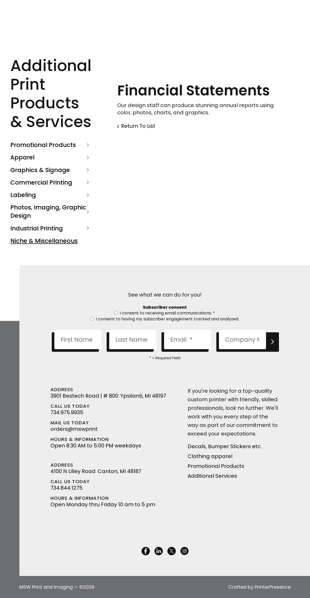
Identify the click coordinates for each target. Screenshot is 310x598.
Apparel (50, 157)
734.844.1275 (66, 487)
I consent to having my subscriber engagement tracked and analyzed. (165, 319)
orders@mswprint (74, 429)
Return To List (138, 126)
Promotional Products (50, 145)
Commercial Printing (50, 182)
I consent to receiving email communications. (164, 313)
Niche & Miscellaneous (44, 241)
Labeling (50, 195)
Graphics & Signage (50, 170)
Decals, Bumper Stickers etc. (225, 446)
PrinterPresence (273, 587)
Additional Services (212, 476)
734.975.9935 (66, 412)
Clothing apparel (210, 456)
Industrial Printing (50, 228)
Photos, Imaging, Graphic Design (50, 211)
